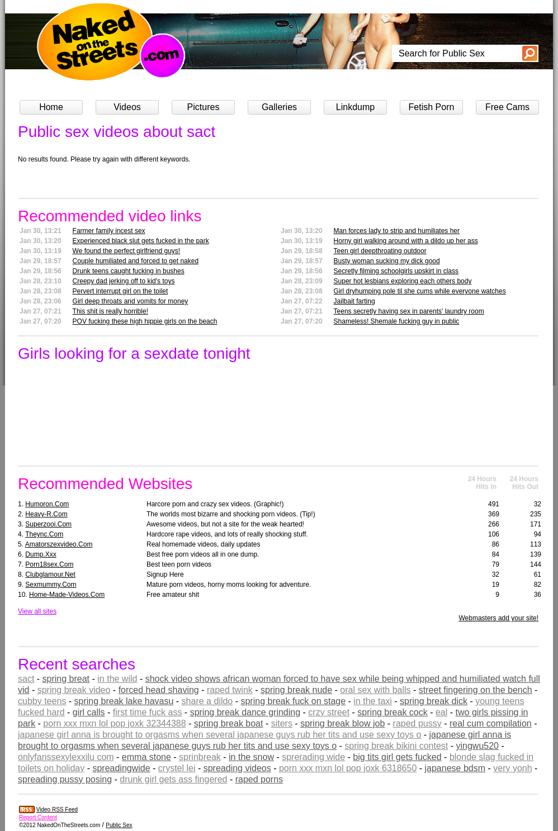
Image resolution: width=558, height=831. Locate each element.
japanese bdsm (455, 768)
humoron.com (47, 504)
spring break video (74, 690)
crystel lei (177, 768)
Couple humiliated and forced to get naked (136, 261)
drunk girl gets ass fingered (173, 779)
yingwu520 (477, 746)
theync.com (44, 534)
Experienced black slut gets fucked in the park (141, 241)
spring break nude (296, 690)
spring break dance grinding (245, 712)
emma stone (146, 757)
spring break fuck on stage (293, 701)
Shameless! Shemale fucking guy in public (397, 321)
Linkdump (355, 107)
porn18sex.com (49, 564)
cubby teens (42, 701)
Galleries (279, 107)
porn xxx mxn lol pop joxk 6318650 (348, 768)
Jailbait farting (354, 301)
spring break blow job (342, 723)
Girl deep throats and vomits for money (130, 301)
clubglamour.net (50, 574)
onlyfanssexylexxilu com (66, 757)
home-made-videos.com (67, 595)
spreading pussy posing (65, 779)
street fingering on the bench (475, 690)
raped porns (259, 779)
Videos (127, 107)
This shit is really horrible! (110, 311)
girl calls (89, 712)
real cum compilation (491, 723)
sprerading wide (313, 757)
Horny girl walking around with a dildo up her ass (406, 241)
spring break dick (433, 701)
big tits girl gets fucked (397, 757)
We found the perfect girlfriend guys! (127, 251)
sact (26, 678)
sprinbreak (200, 757)
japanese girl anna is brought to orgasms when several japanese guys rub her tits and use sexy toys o (219, 734)
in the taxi (372, 701)
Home (51, 107)
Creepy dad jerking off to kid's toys (124, 281)
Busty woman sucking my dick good (387, 261)
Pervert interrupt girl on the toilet (120, 291)
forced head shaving (159, 690)
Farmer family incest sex (109, 231)
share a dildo (207, 701)
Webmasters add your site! (498, 618)
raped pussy (417, 723)
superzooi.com (48, 524)
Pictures (203, 107)
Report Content (38, 817)
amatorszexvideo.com (59, 544)
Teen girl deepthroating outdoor (380, 251)
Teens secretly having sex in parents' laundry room (409, 311)
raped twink (230, 690)
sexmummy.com (50, 584)
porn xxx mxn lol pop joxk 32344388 (114, 723)
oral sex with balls (375, 690)
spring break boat (228, 723)
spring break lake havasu (124, 701)
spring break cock (392, 712)
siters (281, 723)
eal (441, 712)
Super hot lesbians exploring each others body (403, 281)
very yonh (512, 768)
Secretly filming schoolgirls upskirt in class (396, 271)
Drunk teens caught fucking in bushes (129, 271)
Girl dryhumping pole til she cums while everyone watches (420, 291)
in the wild (117, 678)
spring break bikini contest (396, 746)
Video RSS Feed (57, 809)
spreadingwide (121, 768)
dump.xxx (40, 554)
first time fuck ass (147, 712)
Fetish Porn (432, 107)
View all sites (37, 611)
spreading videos (237, 768)
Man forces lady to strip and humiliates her (397, 231)
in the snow (251, 757)
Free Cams (507, 107)
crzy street (328, 712)
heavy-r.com (46, 514)
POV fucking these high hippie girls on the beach (145, 321)
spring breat (66, 678)
